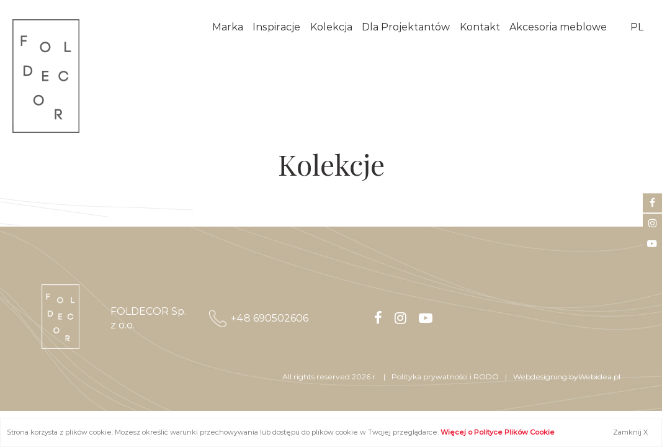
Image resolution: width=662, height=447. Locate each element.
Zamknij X (630, 432)
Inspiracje (276, 27)
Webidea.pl (599, 376)
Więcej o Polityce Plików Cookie (498, 432)
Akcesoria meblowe (558, 27)
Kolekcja (331, 27)
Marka (227, 27)
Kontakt (480, 27)
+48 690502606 (269, 318)
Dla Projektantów (406, 27)
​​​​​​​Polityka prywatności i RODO (445, 376)
